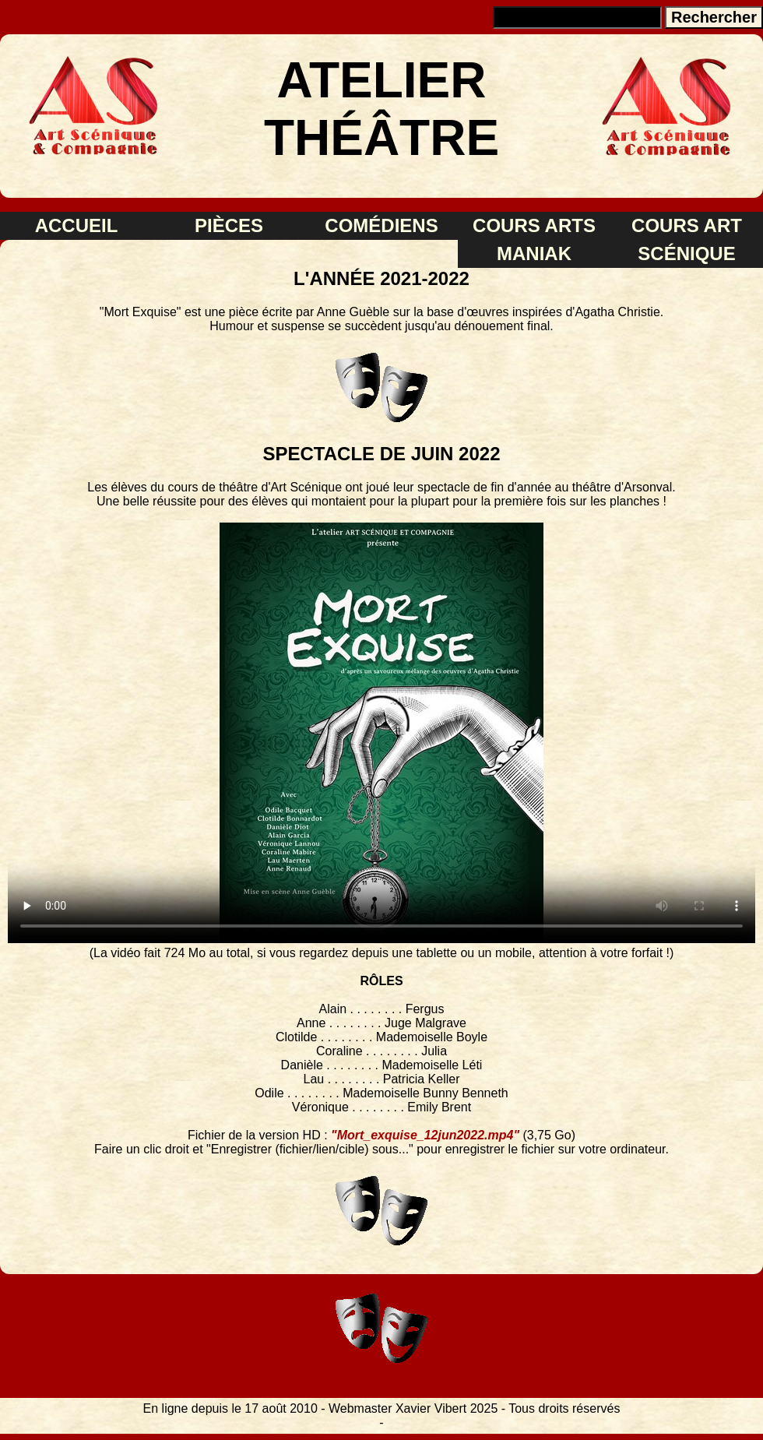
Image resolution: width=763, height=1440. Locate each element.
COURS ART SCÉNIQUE (686, 239)
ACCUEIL (76, 225)
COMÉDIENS (381, 225)
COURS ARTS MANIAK (534, 239)
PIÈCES (229, 225)
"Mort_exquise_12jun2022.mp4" (425, 1135)
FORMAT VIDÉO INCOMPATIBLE (381, 733)
